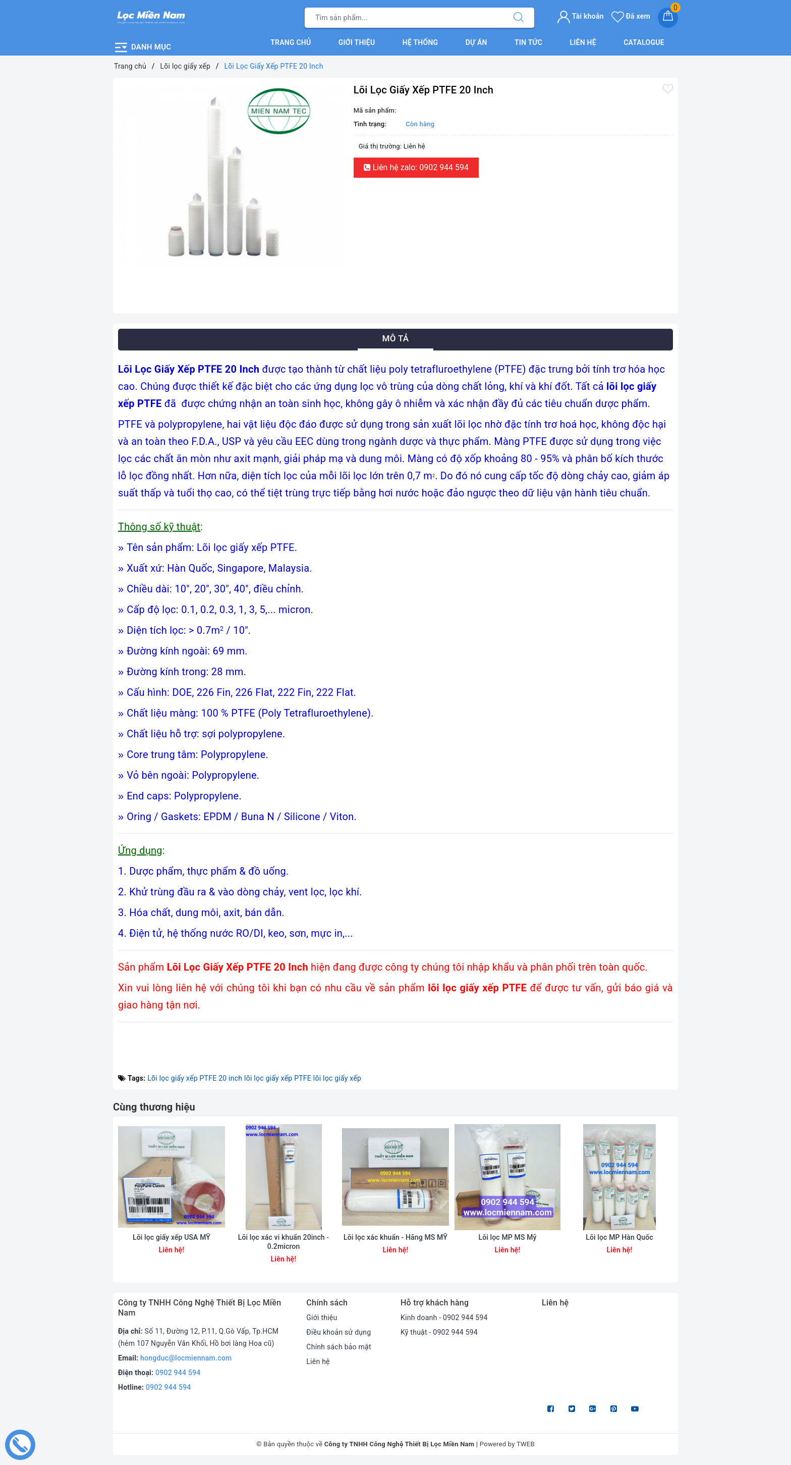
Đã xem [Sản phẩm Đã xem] (630, 16)
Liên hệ (583, 42)
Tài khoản (580, 16)
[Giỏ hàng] (668, 18)
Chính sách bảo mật (338, 1347)
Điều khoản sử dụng (338, 1332)
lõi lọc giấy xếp (337, 1078)
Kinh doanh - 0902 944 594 (444, 1318)
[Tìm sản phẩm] (404, 18)
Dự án (476, 42)
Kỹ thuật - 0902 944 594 (439, 1332)
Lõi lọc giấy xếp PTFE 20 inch (194, 1078)
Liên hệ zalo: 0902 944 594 (416, 167)
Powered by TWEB (507, 1444)
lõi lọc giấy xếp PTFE (277, 1078)
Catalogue (644, 42)
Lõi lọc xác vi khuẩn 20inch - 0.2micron (283, 1241)
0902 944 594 (178, 1373)
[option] (231, 175)
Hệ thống (420, 42)
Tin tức (528, 42)
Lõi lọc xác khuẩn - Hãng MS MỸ (395, 1237)
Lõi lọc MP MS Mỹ (507, 1237)
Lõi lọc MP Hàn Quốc (619, 1237)
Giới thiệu (356, 42)
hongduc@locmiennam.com (186, 1358)
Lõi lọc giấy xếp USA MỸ (171, 1237)
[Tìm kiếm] (518, 18)
